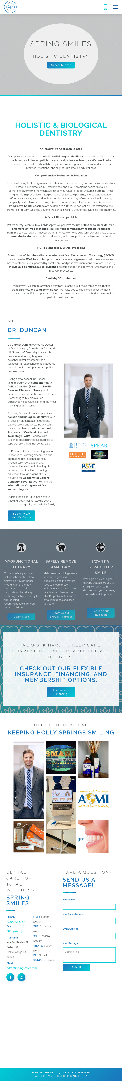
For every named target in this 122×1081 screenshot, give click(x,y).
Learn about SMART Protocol (61, 625)
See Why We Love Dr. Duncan (21, 515)
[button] (115, 7)
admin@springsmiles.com (22, 968)
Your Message (70, 943)
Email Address (70, 929)
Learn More (21, 627)
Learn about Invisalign (100, 623)
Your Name (69, 899)
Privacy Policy (77, 1076)
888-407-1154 (15, 931)
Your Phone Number (73, 914)
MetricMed (58, 1076)
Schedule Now (61, 65)
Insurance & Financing (61, 692)
